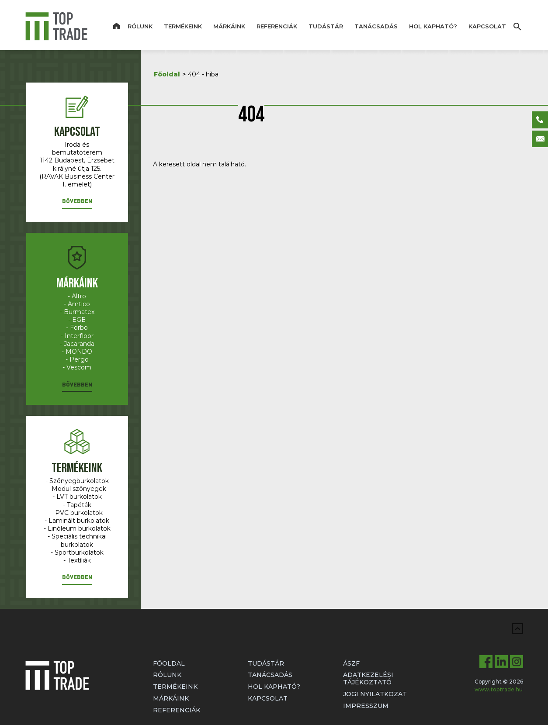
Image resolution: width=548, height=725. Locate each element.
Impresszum (365, 706)
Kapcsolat (487, 26)
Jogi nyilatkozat (375, 694)
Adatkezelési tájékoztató (368, 678)
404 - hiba (203, 74)
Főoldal (167, 74)
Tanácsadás (376, 26)
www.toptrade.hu (499, 689)
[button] (77, 203)
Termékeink (183, 26)
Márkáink (229, 26)
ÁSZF (351, 663)
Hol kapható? (433, 26)
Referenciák (277, 26)
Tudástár (326, 26)
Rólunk (140, 26)
